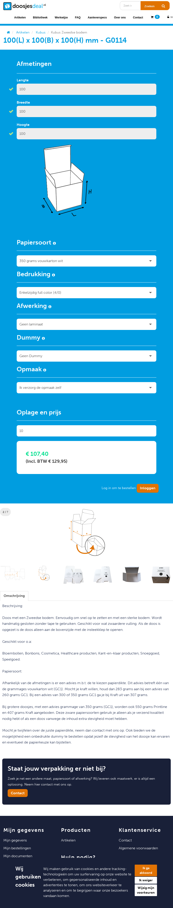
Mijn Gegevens (15, 840)
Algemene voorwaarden (138, 848)
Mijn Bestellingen (17, 848)
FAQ (78, 17)
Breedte (23, 102)
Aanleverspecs (97, 17)
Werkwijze (61, 17)
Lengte (23, 80)
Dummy (31, 338)
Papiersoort (36, 243)
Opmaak (31, 370)
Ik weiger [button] (146, 880)
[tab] (14, 596)
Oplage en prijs (39, 413)
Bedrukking (36, 275)
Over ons (120, 17)
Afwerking (34, 306)
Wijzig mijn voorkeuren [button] (146, 890)
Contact (138, 17)
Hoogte (23, 124)
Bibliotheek (40, 17)
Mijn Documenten (17, 856)
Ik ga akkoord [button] (146, 870)
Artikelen (20, 17)
